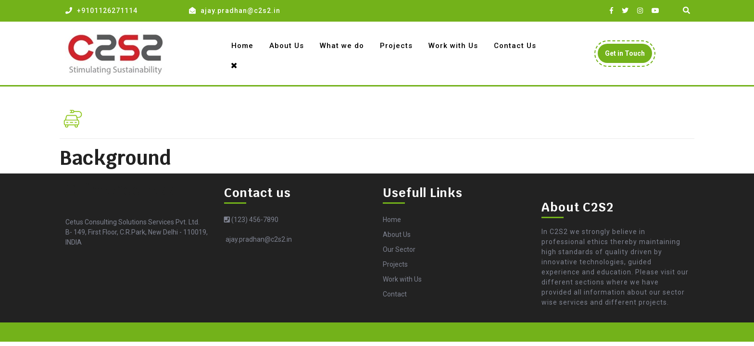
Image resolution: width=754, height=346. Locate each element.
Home (242, 45)
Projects (396, 45)
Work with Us (453, 45)
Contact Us (515, 45)
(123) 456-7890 (251, 219)
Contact (395, 294)
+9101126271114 (107, 10)
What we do (342, 45)
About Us (286, 45)
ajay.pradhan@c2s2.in (240, 10)
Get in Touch (628, 55)
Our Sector (399, 249)
